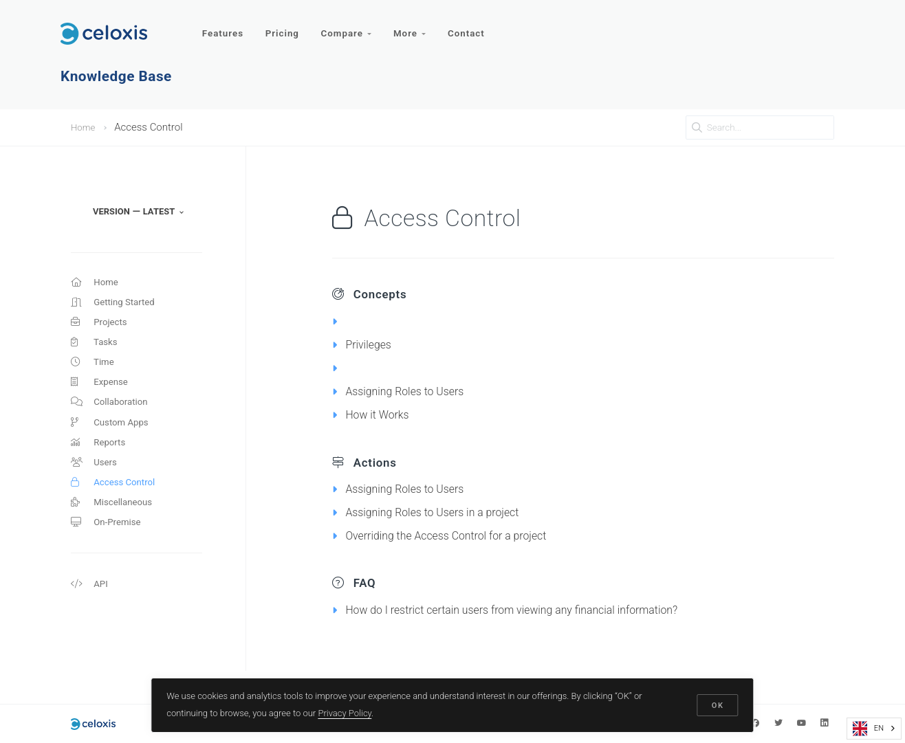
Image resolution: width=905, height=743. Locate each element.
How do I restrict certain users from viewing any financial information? (534, 609)
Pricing (285, 26)
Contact (476, 26)
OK (716, 703)
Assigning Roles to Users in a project (444, 511)
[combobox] (874, 729)
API (90, 616)
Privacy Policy (346, 711)
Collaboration (113, 417)
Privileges (371, 344)
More (418, 26)
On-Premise (109, 551)
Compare (351, 26)
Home (84, 127)
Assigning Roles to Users (412, 391)
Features (224, 26)
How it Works (381, 414)
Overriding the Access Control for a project (459, 535)
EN (868, 729)
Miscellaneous (115, 529)
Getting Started (117, 306)
